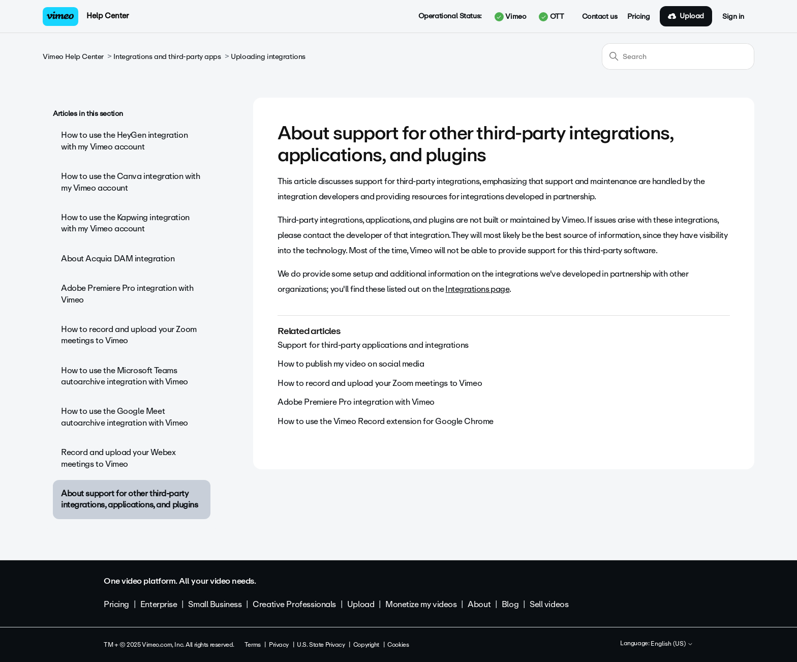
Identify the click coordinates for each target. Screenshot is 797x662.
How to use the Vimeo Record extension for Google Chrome (386, 421)
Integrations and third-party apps (167, 57)
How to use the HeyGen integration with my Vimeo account (124, 140)
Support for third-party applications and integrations (373, 345)
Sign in (733, 17)
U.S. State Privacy (321, 645)
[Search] (678, 56)
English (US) (672, 644)
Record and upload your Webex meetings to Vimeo (118, 457)
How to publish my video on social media (351, 364)
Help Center (107, 15)
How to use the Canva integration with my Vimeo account (130, 181)
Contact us (600, 17)
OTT (551, 17)
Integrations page (477, 289)
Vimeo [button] (510, 17)
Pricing (638, 17)
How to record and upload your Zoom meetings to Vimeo (129, 334)
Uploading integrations (268, 57)
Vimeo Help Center (73, 57)
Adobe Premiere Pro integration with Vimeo (127, 293)
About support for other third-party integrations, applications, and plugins (129, 499)
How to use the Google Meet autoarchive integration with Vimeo (124, 416)
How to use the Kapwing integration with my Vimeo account (125, 222)
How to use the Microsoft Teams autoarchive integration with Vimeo (124, 376)
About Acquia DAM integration (117, 258)
